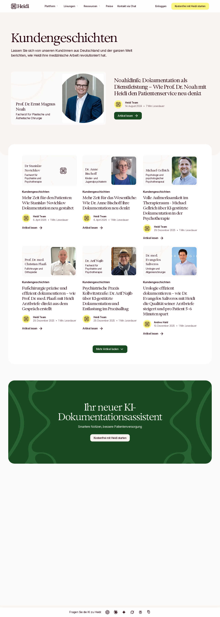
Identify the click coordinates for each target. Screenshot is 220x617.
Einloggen (161, 6)
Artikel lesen (128, 116)
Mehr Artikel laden (110, 349)
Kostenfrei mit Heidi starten (190, 6)
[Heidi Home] (20, 6)
